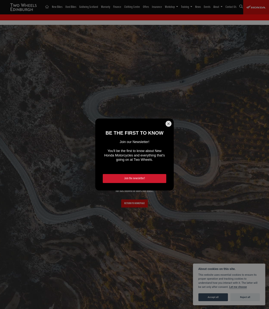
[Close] (168, 124)
